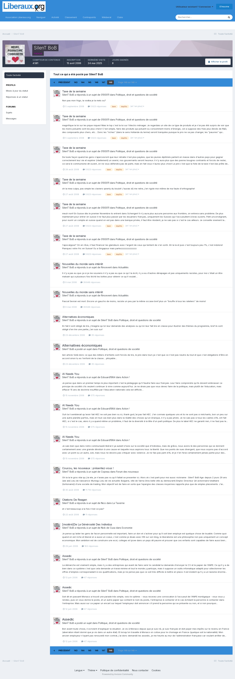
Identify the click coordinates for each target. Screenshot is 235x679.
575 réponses (96, 395)
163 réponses (90, 546)
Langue (80, 670)
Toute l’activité (13, 75)
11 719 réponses (92, 489)
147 (103, 82)
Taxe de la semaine (74, 91)
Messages (11, 118)
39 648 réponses (90, 282)
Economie (127, 527)
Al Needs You (70, 374)
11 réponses (90, 514)
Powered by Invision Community (117, 674)
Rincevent (106, 267)
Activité (55, 17)
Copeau (105, 471)
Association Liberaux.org (18, 17)
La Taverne (118, 503)
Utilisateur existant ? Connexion (194, 6)
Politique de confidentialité (114, 670)
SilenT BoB (68, 94)
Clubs (120, 17)
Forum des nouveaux (127, 471)
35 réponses (96, 335)
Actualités (123, 267)
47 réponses (89, 577)
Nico (103, 503)
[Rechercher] (190, 17)
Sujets (9, 112)
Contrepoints (89, 17)
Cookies (156, 670)
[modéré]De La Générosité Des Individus (87, 524)
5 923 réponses (97, 106)
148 (110, 82)
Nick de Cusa (108, 527)
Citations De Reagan (74, 499)
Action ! (126, 377)
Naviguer (41, 17)
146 (96, 82)
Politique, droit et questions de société (136, 94)
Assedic (67, 556)
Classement (71, 17)
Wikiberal (106, 17)
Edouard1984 (108, 377)
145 (89, 82)
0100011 (105, 94)
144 (82, 82)
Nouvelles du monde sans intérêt (82, 264)
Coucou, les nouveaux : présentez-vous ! (88, 468)
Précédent (64, 82)
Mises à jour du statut (17, 90)
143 (75, 82)
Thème (92, 670)
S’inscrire (224, 6)
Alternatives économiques (78, 316)
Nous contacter (140, 670)
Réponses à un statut (17, 97)
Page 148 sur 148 (127, 82)
